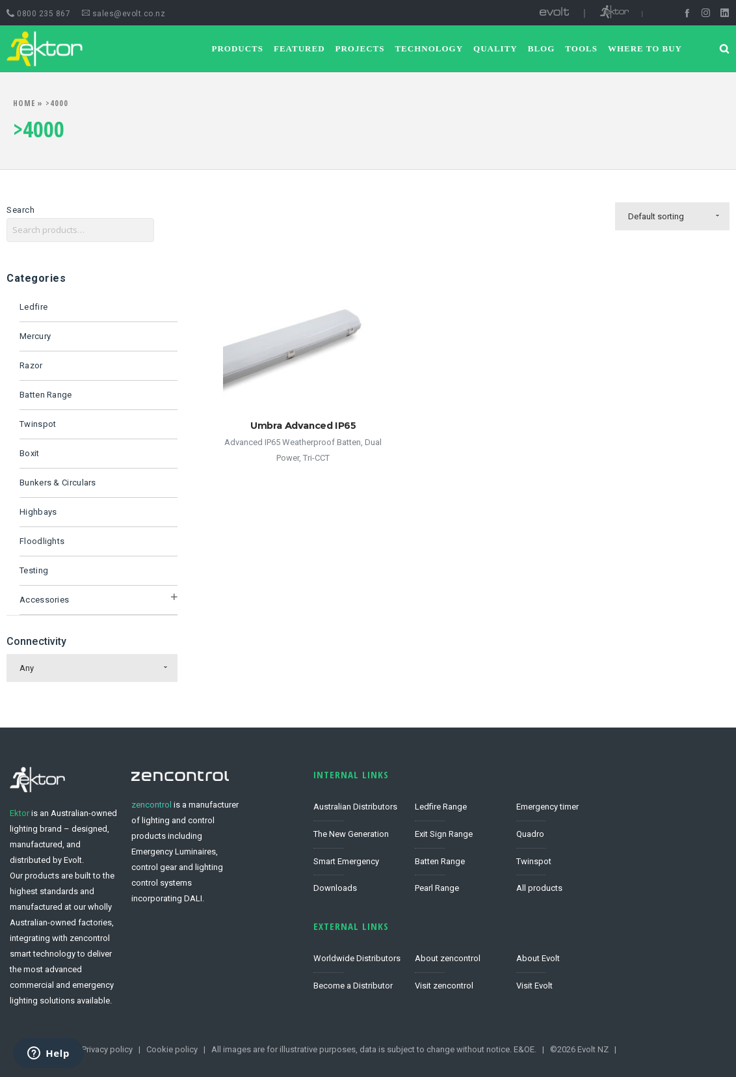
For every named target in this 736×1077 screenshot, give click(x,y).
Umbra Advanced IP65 (303, 425)
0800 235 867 (38, 13)
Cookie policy (172, 1049)
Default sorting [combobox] (656, 216)
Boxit (30, 453)
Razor (31, 365)
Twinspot (38, 424)
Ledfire (33, 307)
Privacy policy (107, 1049)
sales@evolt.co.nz (124, 13)
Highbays (38, 512)
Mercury (35, 336)
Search (20, 210)
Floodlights (42, 541)
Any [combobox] (27, 668)
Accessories (44, 600)
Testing (34, 570)
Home (24, 103)
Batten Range (46, 395)
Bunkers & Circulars (58, 482)
